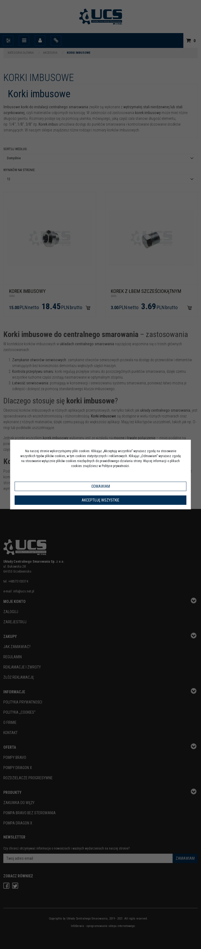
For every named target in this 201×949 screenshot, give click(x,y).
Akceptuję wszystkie (100, 500)
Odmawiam (100, 486)
